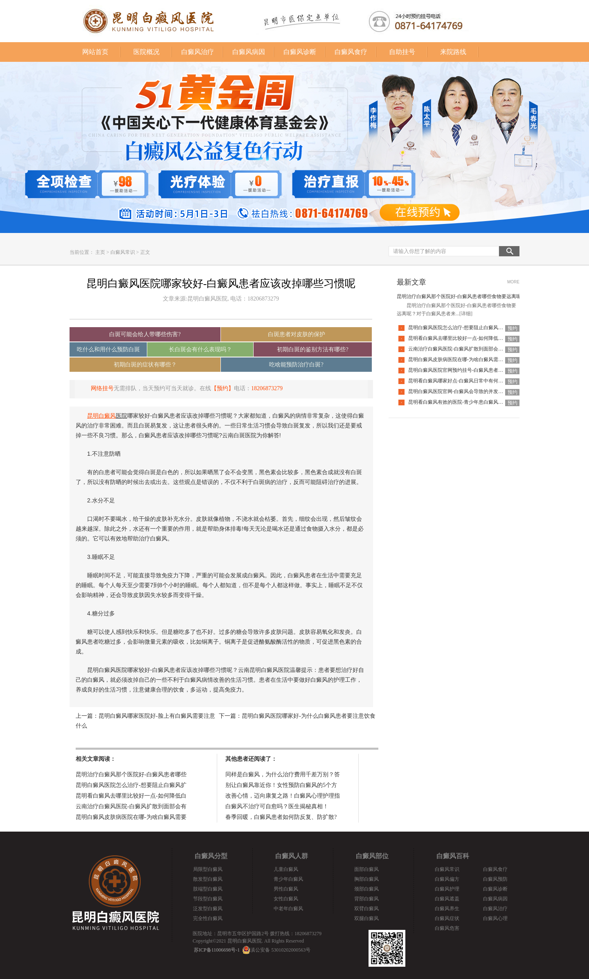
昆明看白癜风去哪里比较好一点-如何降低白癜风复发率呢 (470, 338)
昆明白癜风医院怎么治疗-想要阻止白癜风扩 (131, 785)
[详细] (465, 314)
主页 (100, 252)
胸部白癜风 (366, 879)
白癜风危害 (447, 928)
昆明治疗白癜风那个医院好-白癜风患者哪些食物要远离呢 (459, 296)
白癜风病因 (248, 51)
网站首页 (95, 51)
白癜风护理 (447, 889)
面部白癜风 (366, 869)
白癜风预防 (495, 879)
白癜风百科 (452, 855)
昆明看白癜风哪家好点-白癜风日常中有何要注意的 (463, 381)
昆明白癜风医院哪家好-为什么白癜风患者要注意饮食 (308, 716)
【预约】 (222, 388)
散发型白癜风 (208, 879)
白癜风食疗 (351, 51)
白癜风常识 (122, 252)
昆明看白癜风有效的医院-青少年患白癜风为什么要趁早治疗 (472, 402)
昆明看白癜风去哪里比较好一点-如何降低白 (131, 796)
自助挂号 (402, 51)
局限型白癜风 (208, 869)
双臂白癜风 (366, 908)
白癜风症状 (447, 918)
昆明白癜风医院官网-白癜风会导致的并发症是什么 (463, 391)
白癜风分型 (211, 855)
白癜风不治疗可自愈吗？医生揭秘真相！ (276, 806)
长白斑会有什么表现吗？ (200, 349)
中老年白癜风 (288, 908)
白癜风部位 (372, 855)
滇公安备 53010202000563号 (280, 950)
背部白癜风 (366, 899)
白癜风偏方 (447, 879)
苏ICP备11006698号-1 (217, 950)
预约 (512, 328)
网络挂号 (102, 388)
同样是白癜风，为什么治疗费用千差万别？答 (282, 774)
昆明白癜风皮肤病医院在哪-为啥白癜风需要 (131, 817)
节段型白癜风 (208, 899)
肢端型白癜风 (208, 889)
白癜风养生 (447, 908)
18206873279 (267, 388)
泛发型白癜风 (208, 908)
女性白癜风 (286, 899)
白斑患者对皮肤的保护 (296, 334)
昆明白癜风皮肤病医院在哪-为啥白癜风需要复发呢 (463, 359)
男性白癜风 (286, 889)
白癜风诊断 (299, 51)
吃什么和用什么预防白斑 (108, 349)
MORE (513, 282)
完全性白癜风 (208, 918)
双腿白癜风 (366, 918)
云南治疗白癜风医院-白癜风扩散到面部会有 (131, 806)
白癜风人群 (291, 855)
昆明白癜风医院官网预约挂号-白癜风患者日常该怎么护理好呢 (475, 370)
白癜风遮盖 (447, 899)
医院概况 (146, 51)
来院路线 (453, 51)
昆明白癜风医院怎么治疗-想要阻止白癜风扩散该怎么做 (468, 327)
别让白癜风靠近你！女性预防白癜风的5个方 (281, 785)
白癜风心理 (495, 918)
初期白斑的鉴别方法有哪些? (312, 349)
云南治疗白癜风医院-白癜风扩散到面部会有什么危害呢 (468, 349)
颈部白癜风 (366, 889)
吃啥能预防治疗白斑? (296, 365)
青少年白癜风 (288, 879)
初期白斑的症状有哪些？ (145, 365)
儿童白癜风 (286, 869)
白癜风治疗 (197, 51)
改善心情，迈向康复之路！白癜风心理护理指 (282, 796)
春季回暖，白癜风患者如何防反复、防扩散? (281, 817)
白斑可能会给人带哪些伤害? (144, 334)
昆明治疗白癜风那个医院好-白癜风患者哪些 (131, 774)
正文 (145, 252)
